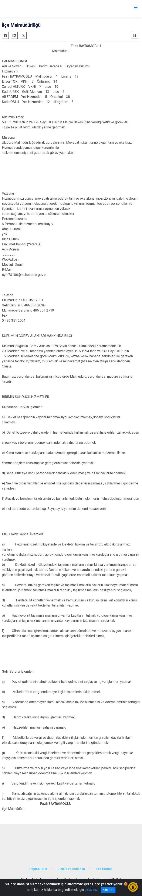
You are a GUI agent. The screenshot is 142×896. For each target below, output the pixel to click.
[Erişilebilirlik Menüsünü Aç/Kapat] (133, 887)
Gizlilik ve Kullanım (71, 869)
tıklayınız (91, 890)
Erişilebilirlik (38, 869)
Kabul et (108, 890)
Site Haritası (104, 869)
